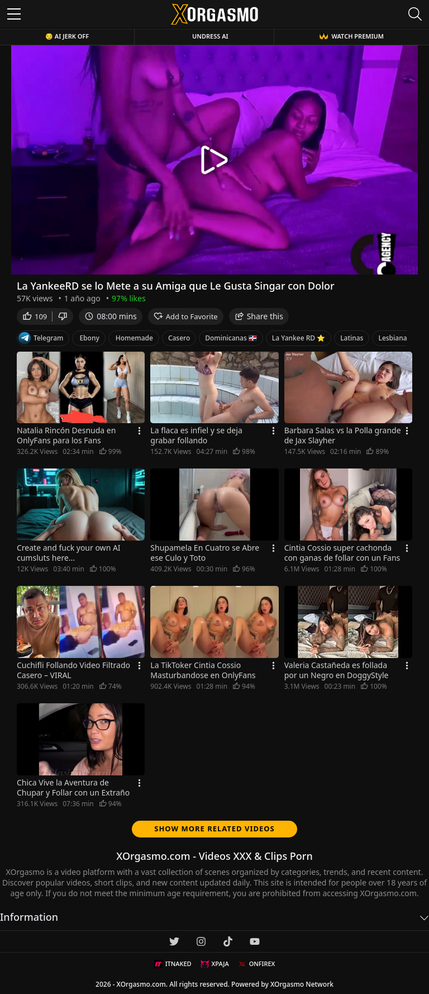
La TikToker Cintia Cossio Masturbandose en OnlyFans (202, 670)
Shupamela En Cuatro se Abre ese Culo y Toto (204, 553)
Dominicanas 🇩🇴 (231, 338)
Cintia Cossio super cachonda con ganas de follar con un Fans (342, 553)
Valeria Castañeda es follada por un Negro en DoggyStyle (336, 670)
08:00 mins (110, 316)
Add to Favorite (186, 316)
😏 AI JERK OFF (67, 36)
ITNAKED (173, 963)
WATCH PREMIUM (351, 36)
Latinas (351, 338)
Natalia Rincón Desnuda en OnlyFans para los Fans (66, 435)
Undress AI (210, 36)
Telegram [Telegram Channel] (40, 338)
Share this (259, 316)
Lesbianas (394, 338)
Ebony (89, 338)
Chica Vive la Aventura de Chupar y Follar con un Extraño (73, 788)
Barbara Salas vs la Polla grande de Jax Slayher (342, 435)
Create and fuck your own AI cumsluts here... (69, 553)
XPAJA (215, 963)
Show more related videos (214, 828)
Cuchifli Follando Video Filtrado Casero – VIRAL (73, 670)
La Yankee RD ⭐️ (298, 338)
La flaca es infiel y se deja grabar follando (196, 435)
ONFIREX (256, 963)
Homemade (134, 338)
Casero (179, 338)
